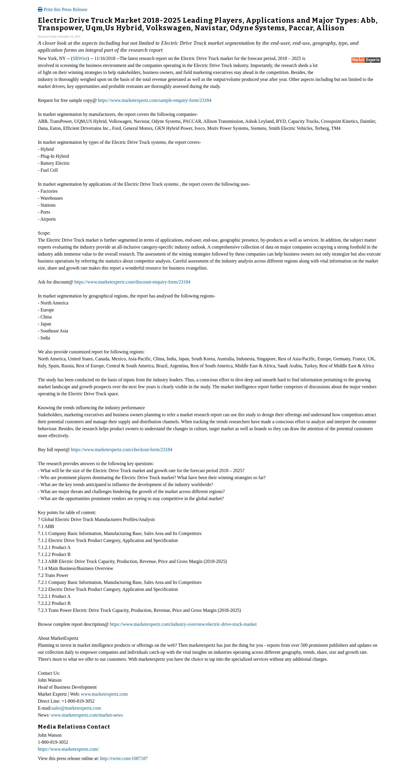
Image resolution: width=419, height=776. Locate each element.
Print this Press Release (62, 9)
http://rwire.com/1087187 (124, 758)
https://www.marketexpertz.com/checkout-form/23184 (121, 449)
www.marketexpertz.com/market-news (87, 715)
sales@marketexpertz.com (76, 708)
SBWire (79, 58)
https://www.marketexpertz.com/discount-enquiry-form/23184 (132, 281)
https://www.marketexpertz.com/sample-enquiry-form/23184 (154, 100)
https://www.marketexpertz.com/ (68, 749)
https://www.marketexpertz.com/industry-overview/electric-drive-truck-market (183, 624)
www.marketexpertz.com (104, 694)
